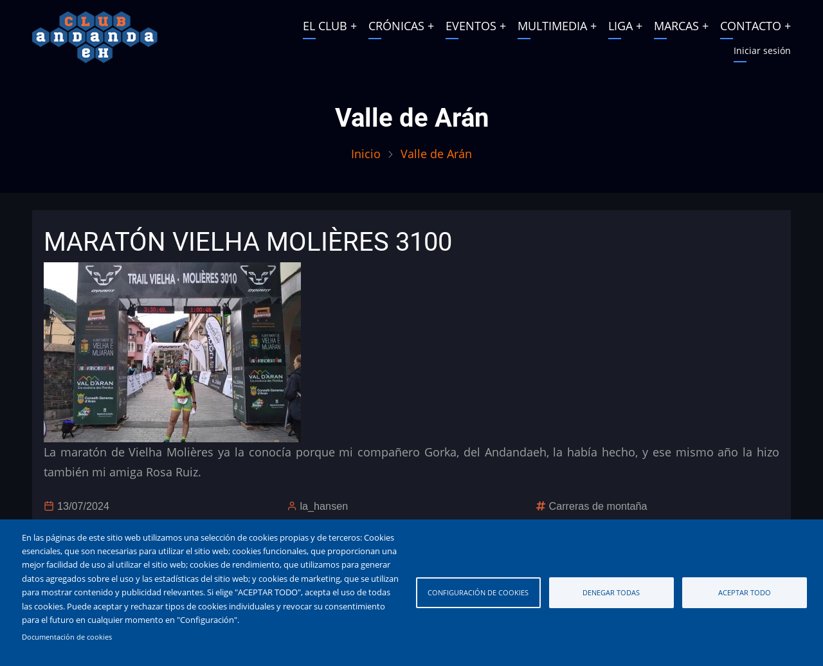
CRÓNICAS (396, 25)
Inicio (366, 153)
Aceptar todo (744, 592)
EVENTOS (471, 25)
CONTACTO (750, 25)
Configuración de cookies (478, 592)
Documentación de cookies (67, 637)
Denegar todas (611, 592)
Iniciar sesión (762, 50)
